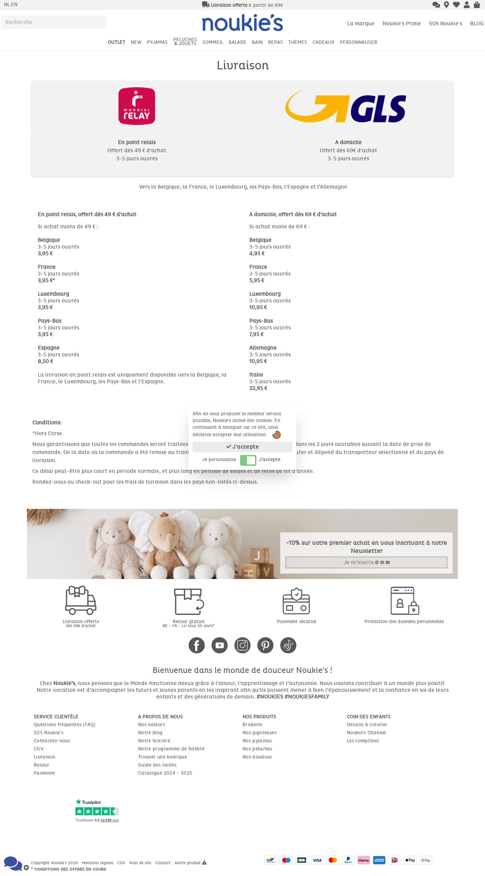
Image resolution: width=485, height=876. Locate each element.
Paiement (45, 773)
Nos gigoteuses (260, 733)
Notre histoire (154, 741)
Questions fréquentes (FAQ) (64, 724)
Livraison (44, 757)
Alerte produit (190, 863)
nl (7, 4)
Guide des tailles (157, 765)
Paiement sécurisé (296, 621)
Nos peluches (257, 749)
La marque (361, 23)
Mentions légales (98, 863)
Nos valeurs (151, 724)
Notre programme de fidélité (171, 749)
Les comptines (363, 741)
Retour (41, 765)
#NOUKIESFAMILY (307, 696)
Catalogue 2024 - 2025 (165, 773)
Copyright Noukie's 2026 (55, 863)
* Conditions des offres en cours (68, 869)
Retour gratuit (188, 623)
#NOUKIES (270, 696)
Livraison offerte (81, 623)
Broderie (252, 724)
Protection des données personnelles (404, 621)
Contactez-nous (52, 741)
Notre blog (150, 733)
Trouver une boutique (162, 757)
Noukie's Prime (402, 23)
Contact (163, 863)
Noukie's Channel (366, 733)
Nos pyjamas (257, 741)
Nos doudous (257, 757)
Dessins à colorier (367, 724)
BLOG (477, 23)
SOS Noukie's (445, 23)
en (14, 4)
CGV (38, 749)
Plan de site (141, 863)
